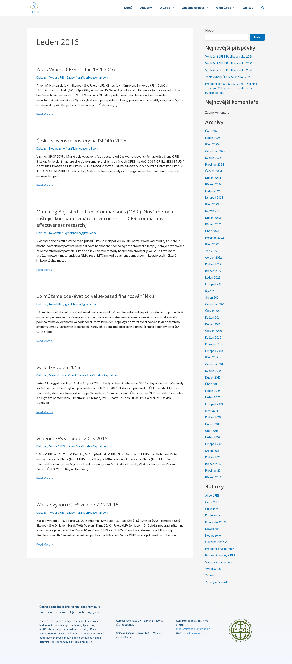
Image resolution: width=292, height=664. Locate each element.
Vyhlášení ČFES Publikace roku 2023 (230, 63)
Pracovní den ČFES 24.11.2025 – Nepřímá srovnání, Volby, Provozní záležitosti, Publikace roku (232, 88)
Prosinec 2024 (215, 164)
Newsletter (57, 233)
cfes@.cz (193, 629)
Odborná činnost (200, 8)
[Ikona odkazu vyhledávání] (263, 8)
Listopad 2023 (215, 197)
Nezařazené (58, 148)
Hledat (209, 30)
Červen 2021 (213, 311)
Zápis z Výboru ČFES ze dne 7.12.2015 (81, 504)
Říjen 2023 (212, 204)
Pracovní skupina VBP (220, 549)
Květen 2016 (213, 417)
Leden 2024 (213, 191)
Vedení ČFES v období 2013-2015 (75, 438)
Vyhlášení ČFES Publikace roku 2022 (229, 70)
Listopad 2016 (214, 404)
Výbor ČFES (58, 77)
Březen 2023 (214, 224)
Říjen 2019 (212, 357)
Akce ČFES (228, 8)
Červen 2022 (213, 257)
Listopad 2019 (214, 351)
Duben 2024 (213, 178)
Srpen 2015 (212, 451)
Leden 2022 (213, 277)
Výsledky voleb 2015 (60, 367)
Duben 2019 (213, 377)
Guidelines (212, 509)
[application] (179, 8)
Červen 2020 (214, 331)
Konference (213, 515)
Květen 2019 (213, 371)
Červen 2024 (214, 171)
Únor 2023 (212, 231)
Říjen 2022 (212, 244)
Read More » (45, 114)
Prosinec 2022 (215, 237)
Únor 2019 (212, 384)
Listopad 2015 (214, 444)
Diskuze (41, 77)
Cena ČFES (213, 502)
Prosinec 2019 (214, 344)
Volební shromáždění (64, 375)
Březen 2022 (213, 271)
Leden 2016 (213, 437)
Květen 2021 (213, 317)
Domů (139, 8)
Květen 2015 (213, 457)
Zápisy (72, 77)
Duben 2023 (213, 218)
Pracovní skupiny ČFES (220, 555)
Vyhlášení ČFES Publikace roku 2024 (230, 56)
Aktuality (155, 8)
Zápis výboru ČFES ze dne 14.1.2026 (229, 77)
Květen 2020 (213, 337)
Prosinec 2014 (214, 470)
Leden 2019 (213, 391)
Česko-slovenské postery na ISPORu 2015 (85, 140)
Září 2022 (211, 251)
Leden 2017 (213, 397)
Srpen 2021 (212, 297)
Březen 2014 (213, 477)
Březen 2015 (213, 464)
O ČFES (174, 8)
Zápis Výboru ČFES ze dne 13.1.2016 (79, 69)
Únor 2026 (212, 131)
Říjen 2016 (212, 410)
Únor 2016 (212, 431)
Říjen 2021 (212, 291)
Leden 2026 (213, 138)
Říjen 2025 (212, 144)
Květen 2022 (213, 264)
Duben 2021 (213, 324)
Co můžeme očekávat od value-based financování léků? (101, 295)
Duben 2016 (213, 424)
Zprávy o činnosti (217, 582)
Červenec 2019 (215, 364)
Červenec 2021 (215, 304)
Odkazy (249, 8)
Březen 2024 (214, 184)
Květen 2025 (213, 158)
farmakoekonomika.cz (196, 633)
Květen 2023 (213, 211)
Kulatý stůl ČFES (216, 522)
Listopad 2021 (214, 284)
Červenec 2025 (215, 151)
